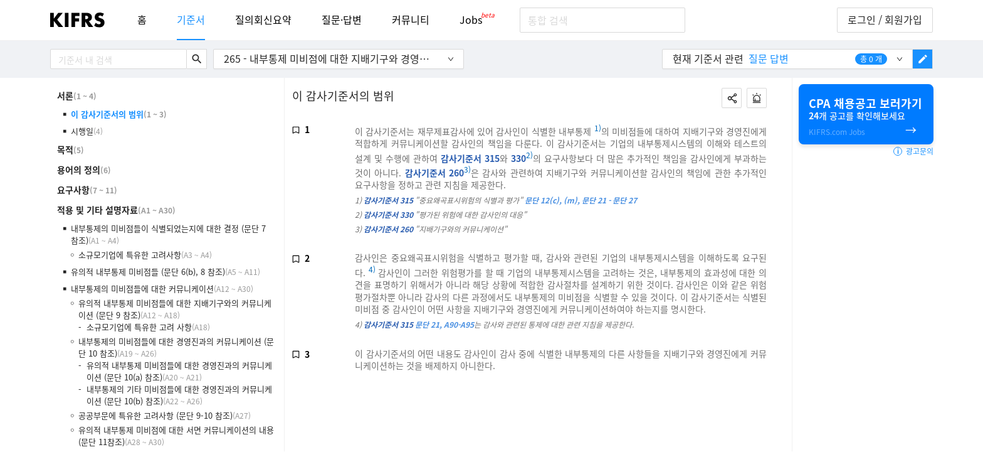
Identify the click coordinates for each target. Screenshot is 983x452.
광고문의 (913, 151)
